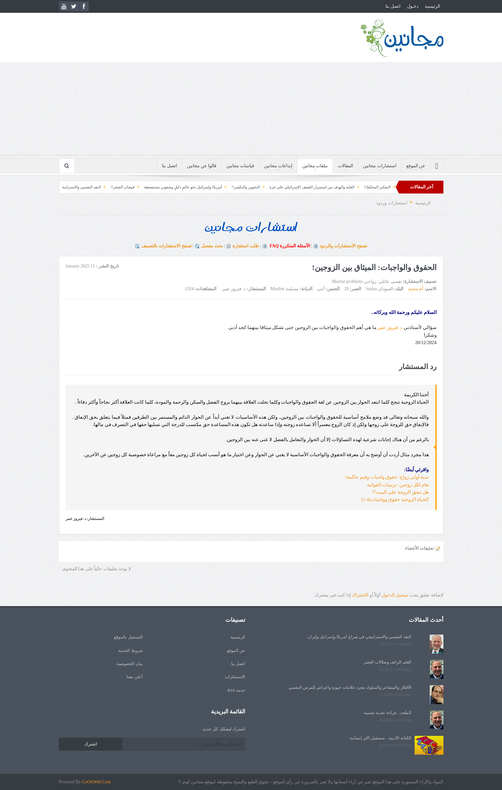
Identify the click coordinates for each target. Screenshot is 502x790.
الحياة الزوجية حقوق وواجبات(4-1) (395, 499)
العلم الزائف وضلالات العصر (387, 662)
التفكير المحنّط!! (367, 187)
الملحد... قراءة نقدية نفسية (387, 712)
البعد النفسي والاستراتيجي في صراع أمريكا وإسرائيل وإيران (359, 636)
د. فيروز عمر (389, 327)
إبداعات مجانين (278, 165)
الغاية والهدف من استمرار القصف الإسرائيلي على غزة (302, 187)
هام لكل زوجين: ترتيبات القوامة (398, 484)
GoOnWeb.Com (96, 781)
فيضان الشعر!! (113, 187)
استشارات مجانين (379, 165)
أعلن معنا (134, 676)
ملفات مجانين (315, 165)
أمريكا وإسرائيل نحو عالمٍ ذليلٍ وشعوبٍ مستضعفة (173, 187)
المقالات (345, 165)
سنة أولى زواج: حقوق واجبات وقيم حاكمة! (387, 477)
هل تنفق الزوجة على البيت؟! (400, 492)
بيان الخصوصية (129, 663)
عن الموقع (415, 165)
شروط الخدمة (130, 650)
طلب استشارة (245, 245)
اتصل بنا (393, 6)
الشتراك (360, 595)
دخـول (412, 6)
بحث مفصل (212, 245)
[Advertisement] (251, 110)
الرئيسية (432, 6)
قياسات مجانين (240, 165)
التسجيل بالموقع (128, 637)
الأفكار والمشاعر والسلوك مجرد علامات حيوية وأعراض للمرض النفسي (349, 687)
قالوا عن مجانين (201, 165)
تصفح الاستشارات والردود (343, 245)
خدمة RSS (236, 690)
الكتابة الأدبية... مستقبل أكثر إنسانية (380, 738)
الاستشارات (235, 676)
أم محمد (416, 288)
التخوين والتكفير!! (236, 187)
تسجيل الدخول (395, 595)
